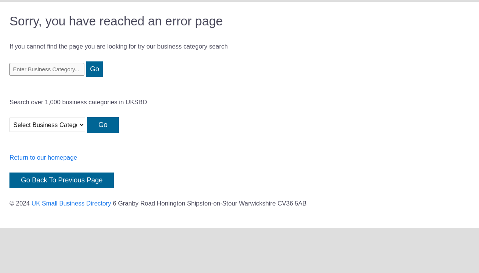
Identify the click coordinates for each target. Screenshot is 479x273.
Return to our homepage (43, 157)
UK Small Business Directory (71, 203)
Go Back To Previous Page (62, 180)
